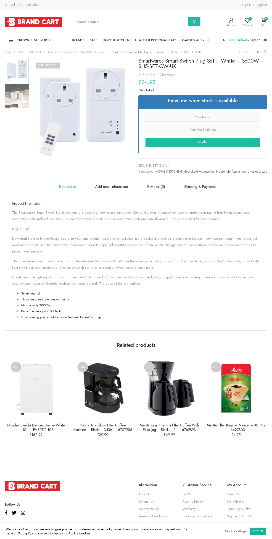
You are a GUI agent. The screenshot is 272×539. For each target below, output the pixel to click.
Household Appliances (60, 52)
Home (8, 52)
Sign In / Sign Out (240, 516)
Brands (78, 40)
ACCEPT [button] (258, 531)
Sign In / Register (254, 4)
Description (67, 186)
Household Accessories (93, 52)
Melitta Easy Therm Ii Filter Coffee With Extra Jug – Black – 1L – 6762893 (169, 427)
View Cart (234, 494)
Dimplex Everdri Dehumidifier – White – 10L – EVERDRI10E (36, 427)
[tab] (67, 187)
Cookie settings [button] (235, 531)
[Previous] (243, 52)
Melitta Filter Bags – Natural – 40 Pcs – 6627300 (236, 427)
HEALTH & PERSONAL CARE (156, 40)
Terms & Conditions (152, 516)
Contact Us (146, 501)
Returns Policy (193, 501)
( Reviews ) (166, 74)
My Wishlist (235, 501)
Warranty (189, 508)
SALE (93, 40)
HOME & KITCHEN (116, 40)
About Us (145, 494)
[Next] (261, 52)
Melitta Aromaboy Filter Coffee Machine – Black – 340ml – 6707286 (102, 427)
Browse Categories (29, 40)
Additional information (111, 186)
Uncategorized (257, 171)
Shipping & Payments (200, 186)
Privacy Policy (148, 508)
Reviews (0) (156, 186)
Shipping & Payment (197, 516)
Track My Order (239, 508)
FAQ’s (187, 494)
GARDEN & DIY (193, 40)
